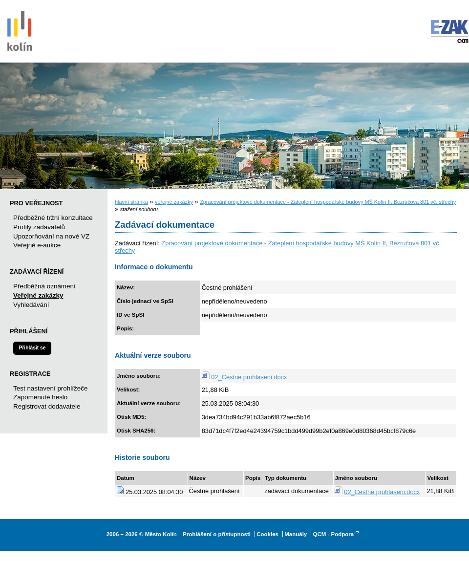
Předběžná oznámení (44, 286)
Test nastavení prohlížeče (50, 388)
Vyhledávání (31, 304)
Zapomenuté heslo (40, 397)
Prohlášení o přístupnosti (217, 534)
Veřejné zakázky (38, 295)
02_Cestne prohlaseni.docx (249, 377)
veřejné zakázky (174, 202)
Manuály (295, 534)
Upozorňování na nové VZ (51, 236)
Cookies (267, 534)
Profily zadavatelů (39, 227)
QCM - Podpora (333, 534)
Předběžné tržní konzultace (53, 217)
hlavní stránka (131, 202)
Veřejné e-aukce (37, 245)
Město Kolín (19, 29)
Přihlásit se (32, 347)
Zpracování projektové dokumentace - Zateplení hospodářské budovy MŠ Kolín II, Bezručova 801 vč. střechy (328, 202)
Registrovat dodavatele (46, 406)
